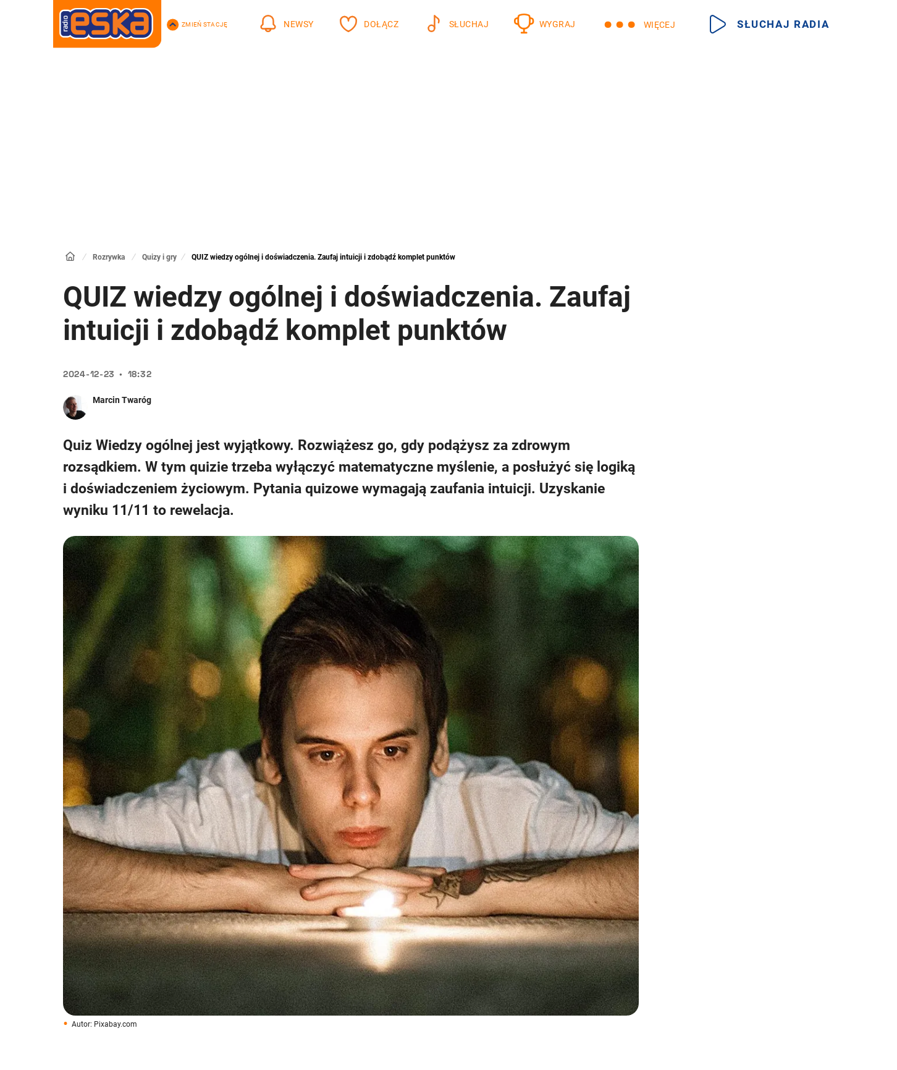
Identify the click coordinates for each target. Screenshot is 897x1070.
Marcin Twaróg (122, 400)
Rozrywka (109, 257)
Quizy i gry (159, 257)
